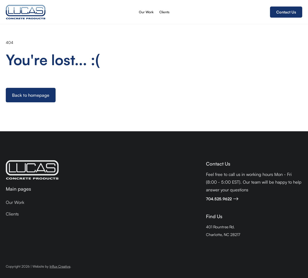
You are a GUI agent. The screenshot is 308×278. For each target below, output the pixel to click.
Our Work (146, 12)
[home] (25, 12)
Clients (164, 12)
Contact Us (286, 12)
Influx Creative (60, 266)
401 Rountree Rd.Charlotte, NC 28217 (223, 230)
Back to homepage (30, 95)
